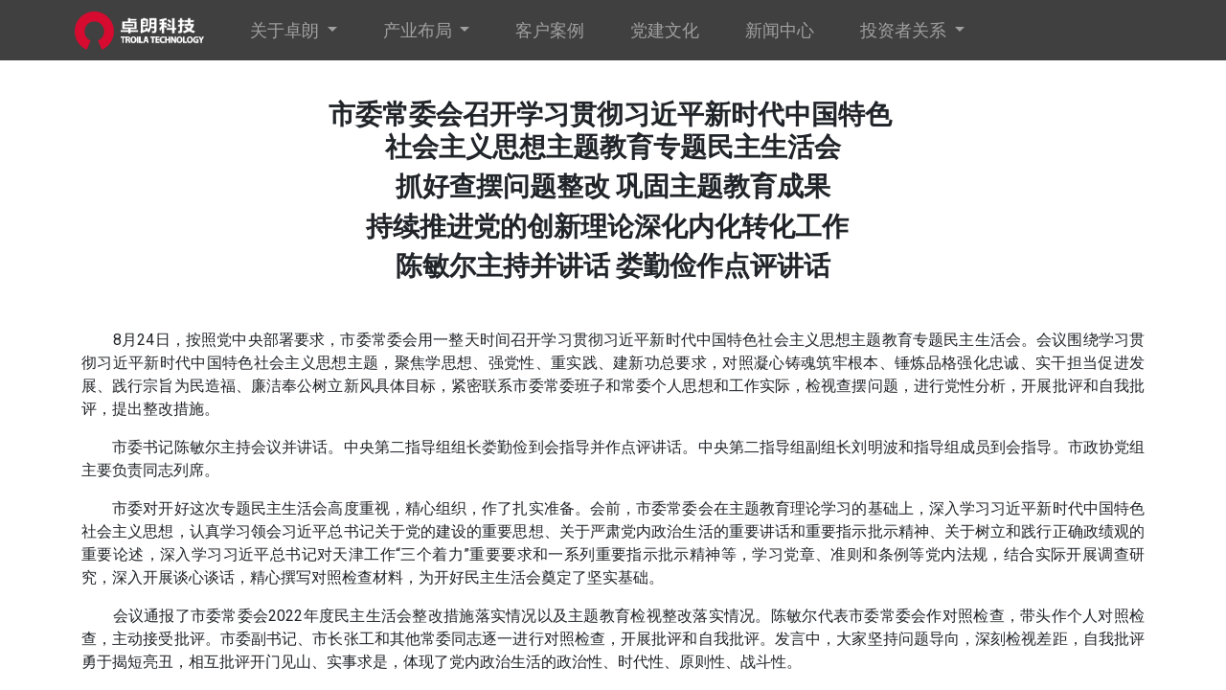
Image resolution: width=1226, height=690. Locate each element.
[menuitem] (556, 30)
